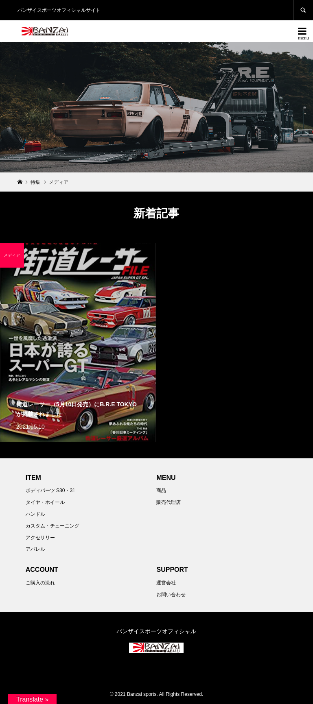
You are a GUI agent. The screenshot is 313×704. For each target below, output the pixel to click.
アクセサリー (40, 538)
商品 (161, 490)
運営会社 (166, 583)
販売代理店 (168, 502)
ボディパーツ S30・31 (50, 490)
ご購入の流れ (40, 583)
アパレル (35, 549)
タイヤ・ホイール (45, 502)
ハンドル (35, 514)
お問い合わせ (171, 594)
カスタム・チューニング (52, 526)
